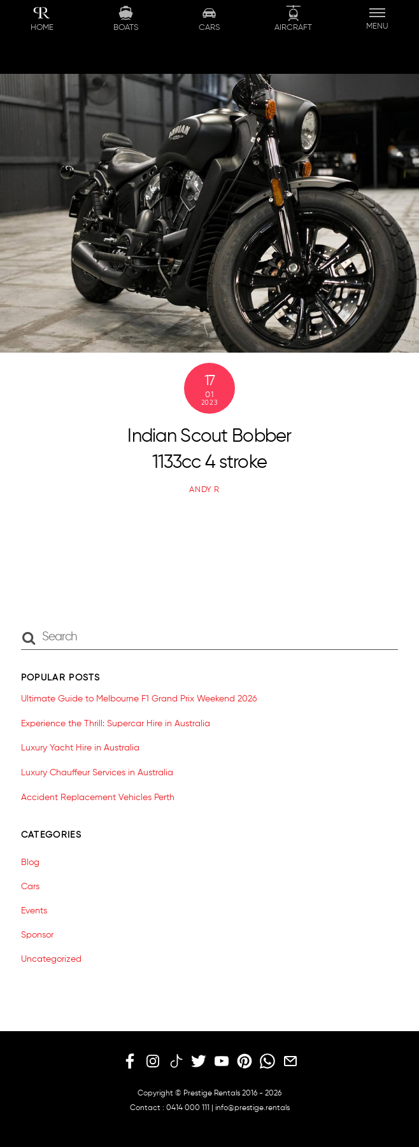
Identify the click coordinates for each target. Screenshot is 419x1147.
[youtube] (221, 1062)
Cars (30, 886)
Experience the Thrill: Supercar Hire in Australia (115, 723)
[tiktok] (175, 1062)
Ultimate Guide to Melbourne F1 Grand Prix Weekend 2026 (139, 698)
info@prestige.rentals (252, 1108)
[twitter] (198, 1062)
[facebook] (130, 1062)
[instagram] (152, 1062)
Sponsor (37, 935)
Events (34, 910)
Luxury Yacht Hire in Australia (80, 747)
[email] (290, 1062)
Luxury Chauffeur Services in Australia (97, 772)
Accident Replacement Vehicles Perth (97, 797)
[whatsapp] (267, 1062)
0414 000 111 (188, 1108)
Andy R (204, 490)
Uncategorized (51, 959)
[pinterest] (244, 1062)
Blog (30, 862)
